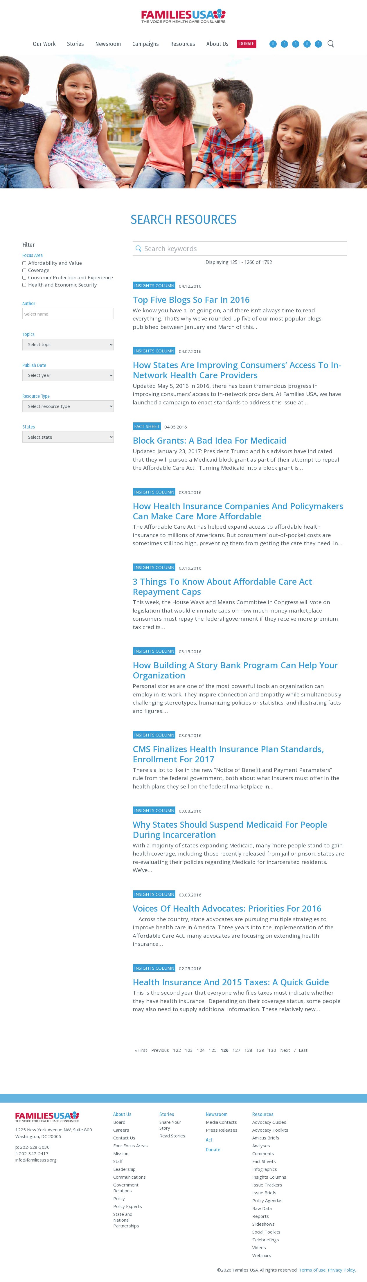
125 (213, 1050)
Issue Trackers (267, 1185)
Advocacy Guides (269, 1122)
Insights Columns (269, 1177)
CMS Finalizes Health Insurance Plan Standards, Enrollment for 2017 (228, 754)
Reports (260, 1216)
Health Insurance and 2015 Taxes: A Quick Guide (231, 982)
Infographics (264, 1169)
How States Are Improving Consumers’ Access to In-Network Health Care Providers (237, 370)
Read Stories (172, 1136)
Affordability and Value (55, 263)
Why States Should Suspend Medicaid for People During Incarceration (230, 829)
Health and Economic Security (62, 284)
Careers (121, 1130)
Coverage (38, 270)
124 (201, 1050)
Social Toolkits (266, 1232)
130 (272, 1050)
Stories (166, 1114)
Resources (263, 1114)
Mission (120, 1153)
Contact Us (124, 1138)
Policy (119, 1198)
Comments (263, 1153)
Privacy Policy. (342, 1270)
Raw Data (262, 1208)
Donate (213, 1150)
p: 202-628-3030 (32, 1147)
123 (189, 1050)
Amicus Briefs (265, 1138)
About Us (122, 1114)
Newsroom (217, 1114)
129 (260, 1050)
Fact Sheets (264, 1161)
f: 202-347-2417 (31, 1153)
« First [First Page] (141, 1050)
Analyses (261, 1145)
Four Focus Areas (130, 1145)
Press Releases (222, 1130)
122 (177, 1050)
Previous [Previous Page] (160, 1050)
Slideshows (263, 1224)
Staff (118, 1161)
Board (119, 1122)
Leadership (124, 1169)
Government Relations (125, 1187)
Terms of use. (313, 1270)
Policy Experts (127, 1206)
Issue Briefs (264, 1192)
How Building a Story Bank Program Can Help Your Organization (235, 670)
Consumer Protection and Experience (70, 277)
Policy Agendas (267, 1200)
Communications (129, 1177)
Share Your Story (170, 1125)
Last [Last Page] (303, 1050)
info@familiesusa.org (36, 1160)
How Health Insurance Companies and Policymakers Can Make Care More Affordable (238, 511)
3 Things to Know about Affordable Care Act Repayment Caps (222, 586)
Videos (259, 1247)
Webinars (261, 1255)
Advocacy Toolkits (270, 1130)
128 (248, 1050)
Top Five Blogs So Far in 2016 (191, 299)
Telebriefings (265, 1240)
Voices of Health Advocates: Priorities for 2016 (227, 908)
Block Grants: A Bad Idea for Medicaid (210, 440)
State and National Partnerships (126, 1220)
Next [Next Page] (285, 1050)
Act (209, 1140)
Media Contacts (221, 1122)
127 (236, 1050)
